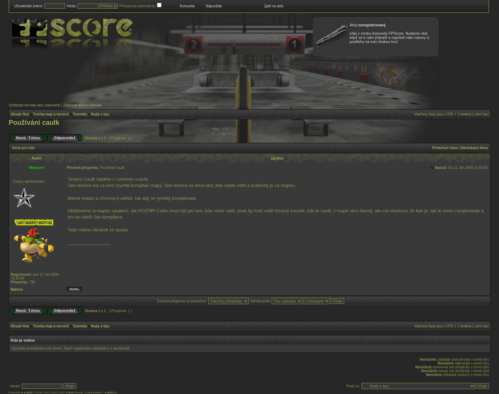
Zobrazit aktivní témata (82, 105)
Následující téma (474, 148)
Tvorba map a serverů (51, 114)
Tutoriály (80, 114)
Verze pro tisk (23, 148)
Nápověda (214, 6)
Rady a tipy (100, 114)
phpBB (28, 392)
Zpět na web (273, 6)
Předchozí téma (445, 148)
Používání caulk (34, 122)
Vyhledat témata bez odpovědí (34, 105)
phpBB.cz (111, 392)
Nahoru (17, 289)
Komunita (187, 6)
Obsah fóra (20, 114)
